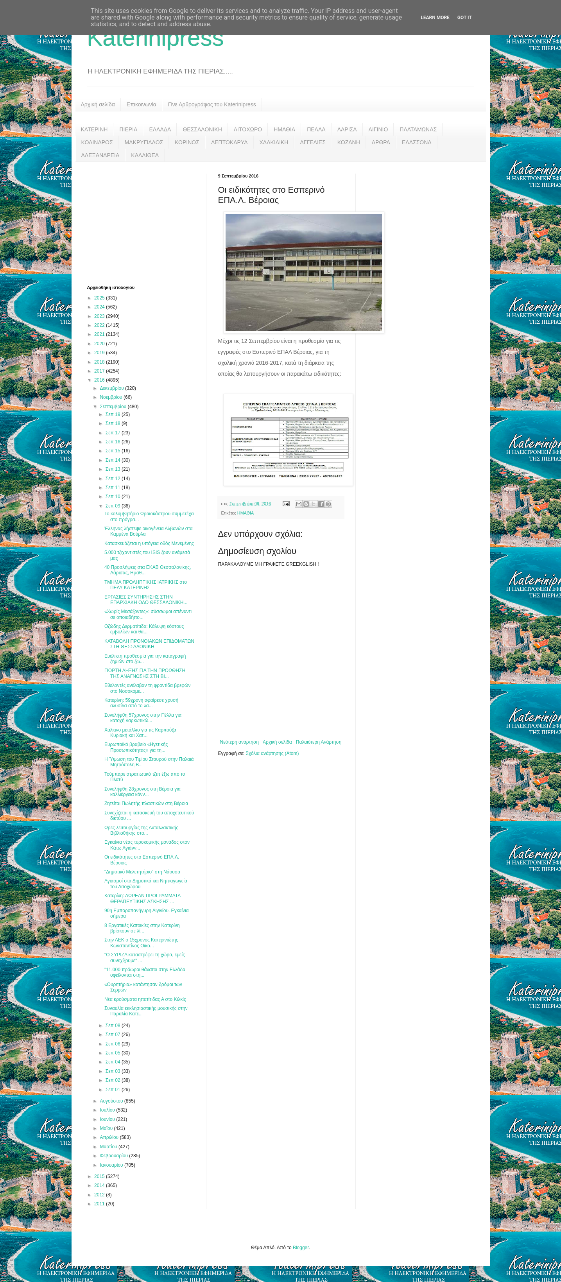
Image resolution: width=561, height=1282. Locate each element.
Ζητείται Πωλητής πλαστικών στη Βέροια (146, 803)
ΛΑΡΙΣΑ (347, 129)
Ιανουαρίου (112, 1165)
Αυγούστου (112, 1101)
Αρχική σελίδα (98, 104)
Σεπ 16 (114, 442)
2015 (100, 1176)
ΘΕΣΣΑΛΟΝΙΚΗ (202, 129)
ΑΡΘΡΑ (381, 142)
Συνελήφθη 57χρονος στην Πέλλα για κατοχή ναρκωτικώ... (142, 717)
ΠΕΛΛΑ (316, 129)
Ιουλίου (108, 1110)
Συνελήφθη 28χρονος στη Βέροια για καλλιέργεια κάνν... (142, 791)
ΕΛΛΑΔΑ (160, 129)
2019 (100, 352)
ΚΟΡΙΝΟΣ (187, 142)
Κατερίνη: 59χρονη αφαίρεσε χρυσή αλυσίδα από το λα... (141, 702)
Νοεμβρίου (112, 397)
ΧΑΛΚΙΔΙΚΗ (274, 142)
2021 (100, 334)
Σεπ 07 (114, 1034)
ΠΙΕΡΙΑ (128, 129)
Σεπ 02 (114, 1080)
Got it (464, 17)
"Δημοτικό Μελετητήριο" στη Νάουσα (142, 872)
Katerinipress (155, 38)
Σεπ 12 (114, 478)
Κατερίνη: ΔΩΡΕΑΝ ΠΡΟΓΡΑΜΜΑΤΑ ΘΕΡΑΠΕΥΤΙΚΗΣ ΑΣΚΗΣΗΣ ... (142, 898)
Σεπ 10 (114, 496)
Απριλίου (110, 1137)
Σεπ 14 (114, 460)
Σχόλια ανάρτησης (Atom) (272, 753)
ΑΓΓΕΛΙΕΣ (312, 142)
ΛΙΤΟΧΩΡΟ (248, 129)
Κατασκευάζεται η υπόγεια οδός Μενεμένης (149, 543)
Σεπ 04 (114, 1062)
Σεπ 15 (114, 451)
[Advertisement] (145, 222)
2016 (100, 380)
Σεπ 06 (114, 1044)
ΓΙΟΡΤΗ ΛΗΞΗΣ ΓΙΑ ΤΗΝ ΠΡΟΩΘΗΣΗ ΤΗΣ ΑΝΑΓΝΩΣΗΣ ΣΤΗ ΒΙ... (144, 673)
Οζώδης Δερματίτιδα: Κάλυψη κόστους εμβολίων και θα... (144, 629)
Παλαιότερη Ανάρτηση (319, 742)
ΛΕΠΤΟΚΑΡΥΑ (229, 142)
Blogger (301, 1247)
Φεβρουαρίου (114, 1155)
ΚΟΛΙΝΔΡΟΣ (97, 142)
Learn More (435, 17)
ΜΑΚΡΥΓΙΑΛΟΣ (144, 142)
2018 (100, 362)
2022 (100, 325)
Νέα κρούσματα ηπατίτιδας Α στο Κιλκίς (145, 999)
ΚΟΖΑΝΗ (348, 142)
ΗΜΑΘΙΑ (284, 129)
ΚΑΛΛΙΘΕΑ (145, 155)
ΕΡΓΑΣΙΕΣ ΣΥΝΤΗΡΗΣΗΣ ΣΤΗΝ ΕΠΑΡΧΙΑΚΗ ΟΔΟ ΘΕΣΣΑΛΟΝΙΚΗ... (145, 599)
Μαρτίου (109, 1146)
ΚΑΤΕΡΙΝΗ (94, 129)
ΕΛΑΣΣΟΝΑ (417, 142)
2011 (100, 1204)
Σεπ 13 (114, 469)
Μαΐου (107, 1128)
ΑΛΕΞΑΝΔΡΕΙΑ (100, 155)
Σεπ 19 (114, 414)
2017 (100, 371)
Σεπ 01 (114, 1089)
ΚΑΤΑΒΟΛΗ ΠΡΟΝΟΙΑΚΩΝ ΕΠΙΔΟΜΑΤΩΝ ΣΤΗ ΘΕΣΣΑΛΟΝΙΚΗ (149, 643)
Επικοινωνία (141, 104)
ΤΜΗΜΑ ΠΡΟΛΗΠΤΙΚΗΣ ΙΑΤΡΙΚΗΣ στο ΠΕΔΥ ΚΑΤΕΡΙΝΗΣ (145, 584)
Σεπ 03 (114, 1071)
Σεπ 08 (114, 1025)
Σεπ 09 (114, 506)
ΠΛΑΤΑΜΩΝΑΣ (418, 129)
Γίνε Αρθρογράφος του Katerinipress (212, 104)
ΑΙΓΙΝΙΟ (378, 129)
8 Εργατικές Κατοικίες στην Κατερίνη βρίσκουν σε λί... (142, 928)
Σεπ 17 (114, 433)
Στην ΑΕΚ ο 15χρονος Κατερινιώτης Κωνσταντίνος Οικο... (141, 942)
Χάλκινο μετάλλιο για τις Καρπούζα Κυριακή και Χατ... (140, 732)
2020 (100, 343)
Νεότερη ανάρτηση (239, 742)
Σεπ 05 (114, 1053)
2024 (100, 307)
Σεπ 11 (114, 487)
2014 (100, 1185)
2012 (100, 1195)
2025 (100, 298)
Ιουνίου (108, 1119)
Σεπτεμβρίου (113, 406)
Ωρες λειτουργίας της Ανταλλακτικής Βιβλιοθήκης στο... (141, 830)
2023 (100, 316)
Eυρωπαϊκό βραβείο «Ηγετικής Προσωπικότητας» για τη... (136, 747)
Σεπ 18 (114, 423)
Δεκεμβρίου (112, 388)
